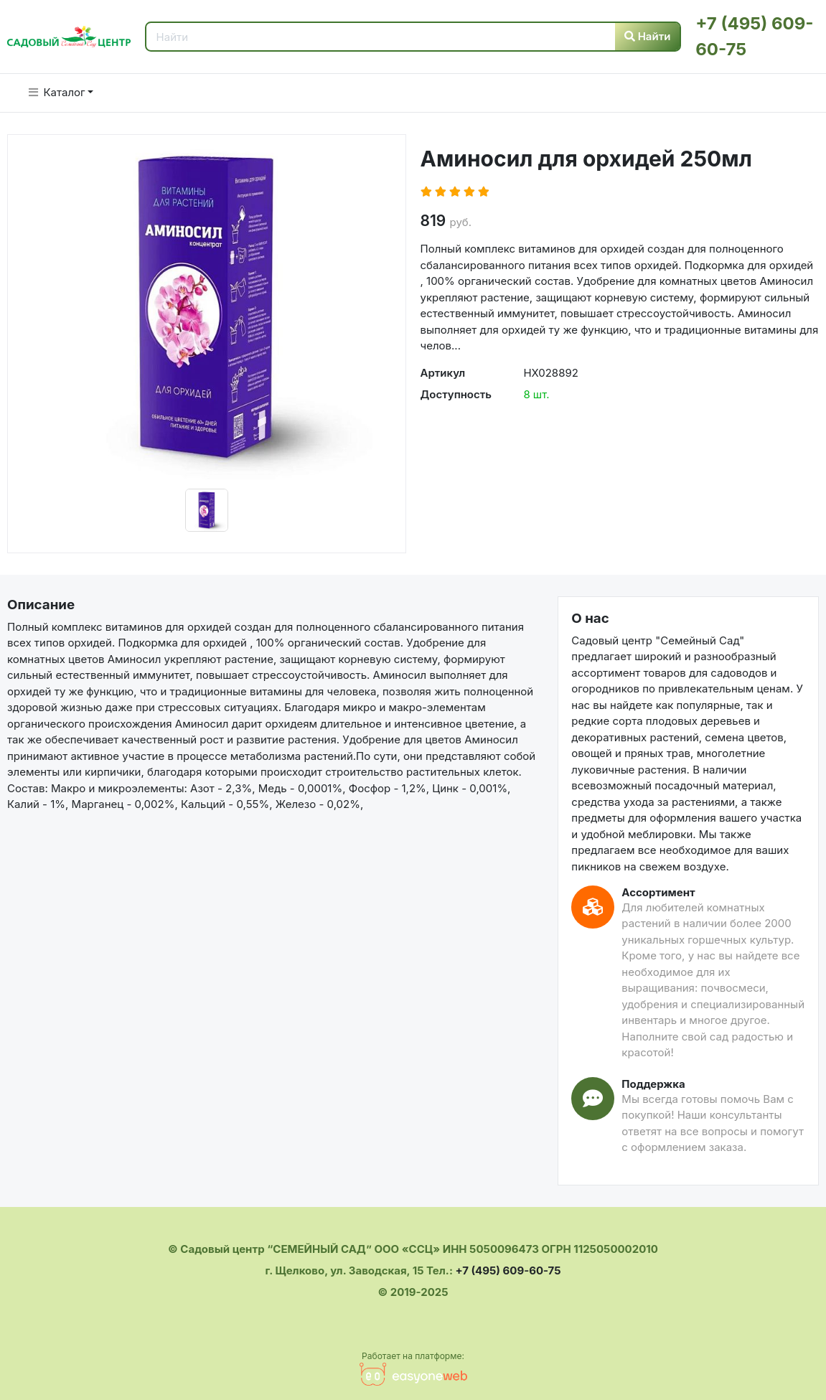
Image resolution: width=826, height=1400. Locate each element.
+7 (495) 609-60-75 (507, 1270)
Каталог (57, 92)
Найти (647, 36)
